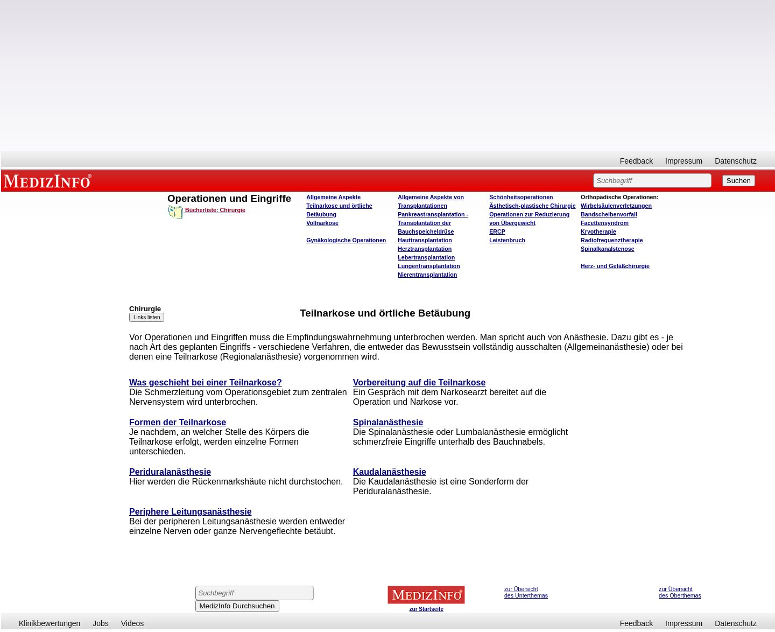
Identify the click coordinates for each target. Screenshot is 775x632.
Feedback (636, 161)
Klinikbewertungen (49, 623)
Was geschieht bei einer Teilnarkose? (205, 382)
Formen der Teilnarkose (177, 422)
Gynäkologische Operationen (346, 240)
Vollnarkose (322, 223)
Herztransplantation (425, 248)
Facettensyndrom (605, 223)
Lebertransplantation (426, 257)
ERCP (497, 231)
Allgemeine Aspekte (333, 197)
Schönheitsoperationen (521, 197)
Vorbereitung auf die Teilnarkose (419, 382)
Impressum (683, 161)
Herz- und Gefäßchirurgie (615, 266)
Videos (132, 623)
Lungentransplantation (429, 266)
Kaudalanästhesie (389, 471)
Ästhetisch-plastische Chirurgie (532, 205)
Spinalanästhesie (388, 422)
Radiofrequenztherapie (612, 240)
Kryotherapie (598, 231)
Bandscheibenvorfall (609, 214)
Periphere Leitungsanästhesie (190, 511)
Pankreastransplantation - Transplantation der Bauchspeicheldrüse (433, 223)
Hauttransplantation (425, 240)
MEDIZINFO (49, 180)
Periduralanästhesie (170, 471)
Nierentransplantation (427, 274)
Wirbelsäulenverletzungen (616, 205)
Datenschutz (736, 161)
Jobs (101, 623)
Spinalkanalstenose (608, 248)
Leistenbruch (507, 240)
